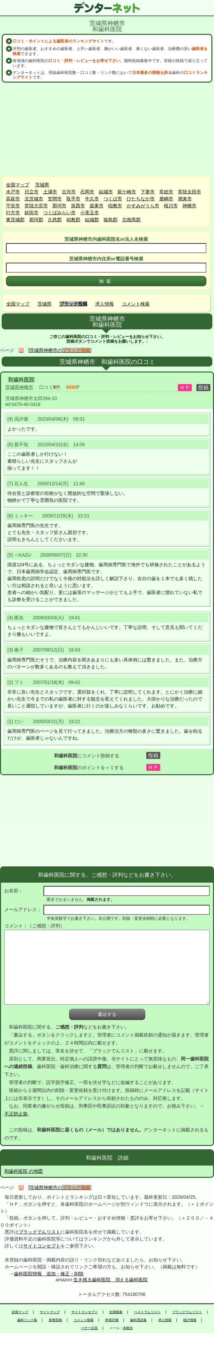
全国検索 (115, 1312)
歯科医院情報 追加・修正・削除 (49, 1273)
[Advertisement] (107, 129)
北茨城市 (34, 198)
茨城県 (42, 184)
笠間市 (55, 198)
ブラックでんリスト (39, 1232)
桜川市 (171, 205)
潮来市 (185, 198)
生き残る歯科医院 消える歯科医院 (110, 1279)
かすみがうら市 (143, 205)
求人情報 (104, 303)
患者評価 (111, 1320)
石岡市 (87, 191)
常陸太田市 (189, 191)
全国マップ (17, 184)
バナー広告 (89, 1328)
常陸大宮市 (36, 205)
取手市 (73, 198)
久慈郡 (55, 219)
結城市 (106, 191)
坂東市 (97, 205)
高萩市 (13, 198)
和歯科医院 (21, 379)
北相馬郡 (131, 219)
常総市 (166, 191)
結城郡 (92, 219)
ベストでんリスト (147, 1312)
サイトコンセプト (41, 1245)
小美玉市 (89, 212)
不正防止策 (16, 1113)
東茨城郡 (15, 219)
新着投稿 (55, 1320)
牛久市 (92, 198)
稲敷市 (115, 205)
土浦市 (50, 191)
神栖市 (189, 205)
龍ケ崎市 (126, 191)
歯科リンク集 (27, 1320)
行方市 (13, 212)
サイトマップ (50, 1312)
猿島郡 (110, 219)
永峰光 (128, 1328)
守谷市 (13, 205)
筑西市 (78, 205)
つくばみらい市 (59, 212)
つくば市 (113, 198)
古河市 (69, 191)
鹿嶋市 (166, 198)
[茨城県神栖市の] (60, 350)
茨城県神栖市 (19, 387)
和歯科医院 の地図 (23, 1171)
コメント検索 (136, 303)
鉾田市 (31, 212)
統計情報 (189, 1320)
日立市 (31, 191)
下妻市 (148, 191)
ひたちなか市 (141, 198)
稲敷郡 (73, 219)
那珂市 (59, 205)
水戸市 (13, 191)
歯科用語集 (138, 1320)
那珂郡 (36, 219)
